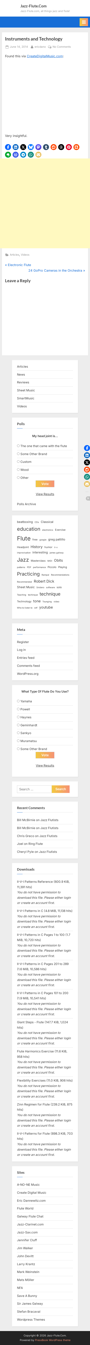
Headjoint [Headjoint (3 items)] (23, 547)
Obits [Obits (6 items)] (58, 560)
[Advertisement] (45, 203)
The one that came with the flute (43, 446)
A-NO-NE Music (28, 1185)
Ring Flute (35, 844)
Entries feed (25, 658)
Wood (24, 470)
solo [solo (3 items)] (59, 587)
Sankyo (25, 733)
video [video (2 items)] (56, 601)
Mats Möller (25, 1280)
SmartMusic (25, 398)
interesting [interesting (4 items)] (40, 552)
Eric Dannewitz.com (31, 1200)
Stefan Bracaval (28, 1311)
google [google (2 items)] (42, 539)
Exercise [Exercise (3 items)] (60, 529)
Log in (21, 650)
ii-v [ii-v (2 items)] (56, 547)
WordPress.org (27, 674)
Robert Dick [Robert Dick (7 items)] (44, 581)
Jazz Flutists (49, 820)
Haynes (25, 717)
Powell (25, 709)
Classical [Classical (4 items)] (47, 522)
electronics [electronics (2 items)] (47, 530)
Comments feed (28, 666)
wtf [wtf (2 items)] (35, 608)
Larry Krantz (26, 1264)
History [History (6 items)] (37, 547)
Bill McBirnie (26, 820)
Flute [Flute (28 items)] (24, 538)
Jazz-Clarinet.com (30, 1224)
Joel (20, 844)
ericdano (40, 46)
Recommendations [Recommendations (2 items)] (60, 575)
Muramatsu (28, 741)
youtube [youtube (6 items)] (46, 607)
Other (24, 478)
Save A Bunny (27, 1296)
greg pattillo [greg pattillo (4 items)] (56, 539)
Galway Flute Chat (30, 1216)
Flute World (25, 1208)
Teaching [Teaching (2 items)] (21, 595)
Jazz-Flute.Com (33, 6)
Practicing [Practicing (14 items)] (28, 574)
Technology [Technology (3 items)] (24, 601)
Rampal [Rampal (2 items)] (45, 575)
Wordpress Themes (31, 1319)
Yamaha (26, 701)
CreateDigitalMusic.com (45, 56)
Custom (25, 462)
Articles (14, 254)
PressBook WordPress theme (52, 1340)
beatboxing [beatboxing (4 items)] (25, 522)
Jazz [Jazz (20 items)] (23, 559)
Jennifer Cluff (27, 1240)
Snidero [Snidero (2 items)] (40, 587)
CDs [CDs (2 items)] (37, 522)
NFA (20, 1288)
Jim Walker (25, 1248)
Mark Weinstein (28, 1272)
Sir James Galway (30, 1303)
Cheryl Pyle (25, 852)
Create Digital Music (31, 1193)
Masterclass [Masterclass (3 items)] (38, 560)
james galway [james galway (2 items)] (57, 552)
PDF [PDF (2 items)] (29, 567)
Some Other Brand (33, 454)
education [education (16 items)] (28, 529)
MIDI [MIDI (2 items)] (49, 561)
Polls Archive (26, 504)
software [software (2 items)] (50, 587)
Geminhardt (28, 725)
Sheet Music (26, 390)
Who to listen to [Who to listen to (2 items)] (24, 608)
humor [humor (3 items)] (48, 547)
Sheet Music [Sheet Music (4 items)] (26, 587)
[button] (8, 147)
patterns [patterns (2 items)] (21, 567)
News (21, 374)
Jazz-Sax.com (27, 1232)
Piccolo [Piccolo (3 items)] (52, 567)
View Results (45, 494)
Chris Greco (25, 836)
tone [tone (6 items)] (37, 601)
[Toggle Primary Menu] (84, 22)
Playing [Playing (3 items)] (62, 567)
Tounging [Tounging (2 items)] (47, 601)
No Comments (62, 47)
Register (23, 642)
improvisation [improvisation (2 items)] (24, 552)
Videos (25, 254)
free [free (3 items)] (35, 539)
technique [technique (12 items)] (50, 594)
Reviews (23, 382)
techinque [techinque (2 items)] (33, 595)
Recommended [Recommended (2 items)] (24, 582)
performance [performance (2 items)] (39, 567)
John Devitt (25, 1256)
